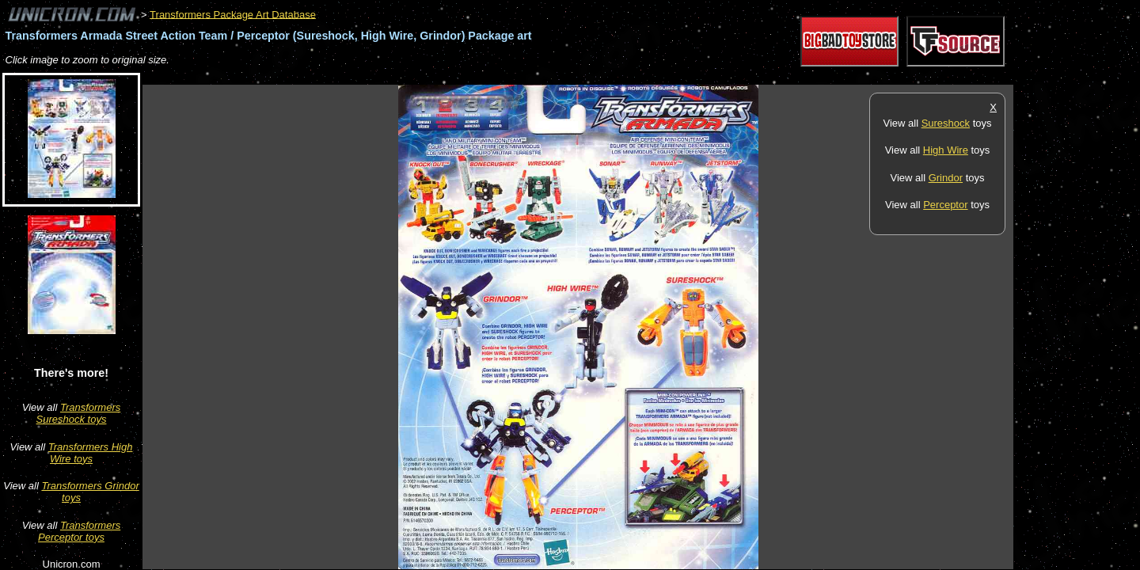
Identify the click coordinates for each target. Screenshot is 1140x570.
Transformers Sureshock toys (78, 413)
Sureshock (946, 123)
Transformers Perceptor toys (79, 531)
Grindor (946, 178)
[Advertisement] (430, 76)
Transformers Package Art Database (233, 14)
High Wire (945, 150)
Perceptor (945, 205)
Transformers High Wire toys (90, 453)
